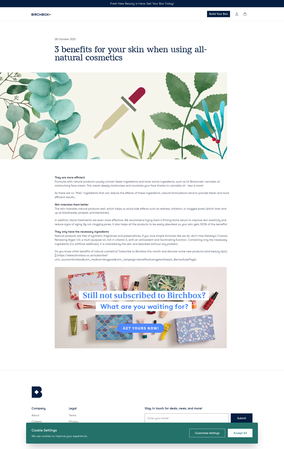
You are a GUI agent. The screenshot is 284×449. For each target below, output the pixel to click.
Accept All (240, 433)
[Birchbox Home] (41, 14)
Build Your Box (218, 14)
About (35, 415)
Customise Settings (207, 433)
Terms (72, 415)
